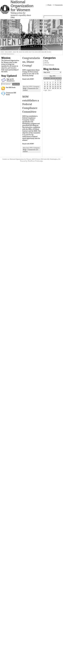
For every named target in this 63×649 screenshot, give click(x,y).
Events (47, 63)
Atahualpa (39, 161)
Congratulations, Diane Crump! (31, 61)
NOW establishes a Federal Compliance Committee (30, 104)
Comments (59, 5)
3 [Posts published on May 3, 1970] (60, 80)
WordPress (31, 161)
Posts (50, 5)
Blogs (24, 88)
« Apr (45, 90)
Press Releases (49, 65)
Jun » (50, 90)
